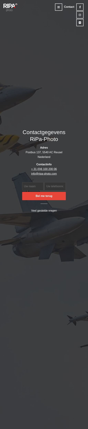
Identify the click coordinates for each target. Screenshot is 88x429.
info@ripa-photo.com (44, 173)
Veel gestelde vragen (44, 210)
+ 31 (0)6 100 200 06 (44, 169)
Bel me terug (44, 195)
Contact (69, 6)
